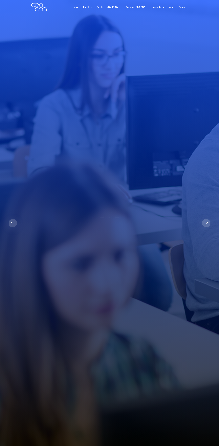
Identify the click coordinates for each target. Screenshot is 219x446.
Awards (157, 7)
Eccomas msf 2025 (135, 7)
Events (99, 7)
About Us (87, 7)
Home (76, 7)
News (171, 7)
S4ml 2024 (112, 7)
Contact (182, 7)
